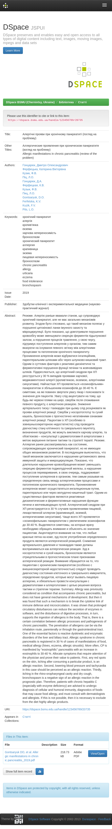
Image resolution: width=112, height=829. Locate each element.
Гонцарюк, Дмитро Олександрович (45, 165)
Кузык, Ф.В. (30, 189)
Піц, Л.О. (28, 177)
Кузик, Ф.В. (30, 173)
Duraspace (89, 819)
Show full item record (19, 771)
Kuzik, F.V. (29, 205)
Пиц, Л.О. (29, 193)
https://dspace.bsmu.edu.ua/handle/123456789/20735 (56, 709)
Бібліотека (66, 102)
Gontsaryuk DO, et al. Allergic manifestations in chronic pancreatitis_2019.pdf (21, 756)
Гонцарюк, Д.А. (32, 181)
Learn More (13, 50)
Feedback (104, 819)
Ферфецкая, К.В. (33, 185)
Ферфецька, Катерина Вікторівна (44, 169)
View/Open (98, 753)
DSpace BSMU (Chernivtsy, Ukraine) (30, 102)
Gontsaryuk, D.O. (33, 197)
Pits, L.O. (28, 209)
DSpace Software (40, 819)
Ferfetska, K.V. (32, 201)
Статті (82, 102)
